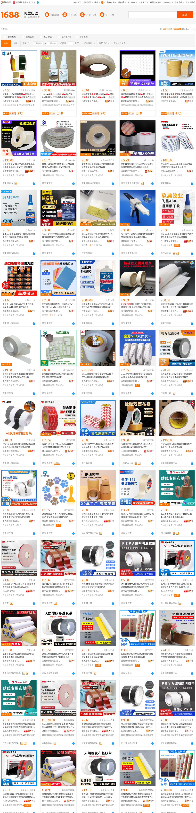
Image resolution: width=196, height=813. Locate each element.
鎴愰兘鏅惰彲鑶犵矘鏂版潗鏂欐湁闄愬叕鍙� (12, 731)
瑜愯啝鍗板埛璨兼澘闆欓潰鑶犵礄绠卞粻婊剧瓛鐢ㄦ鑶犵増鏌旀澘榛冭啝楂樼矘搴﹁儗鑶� (137, 795)
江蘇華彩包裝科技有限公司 (130, 661)
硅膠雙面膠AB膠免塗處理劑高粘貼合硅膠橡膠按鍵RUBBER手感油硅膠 (19, 165)
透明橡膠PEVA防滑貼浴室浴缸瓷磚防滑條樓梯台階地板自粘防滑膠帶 (137, 585)
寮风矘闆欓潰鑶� (26, 105)
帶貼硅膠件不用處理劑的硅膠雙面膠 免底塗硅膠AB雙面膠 (137, 305)
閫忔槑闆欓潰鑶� (129, 105)
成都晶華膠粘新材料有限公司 (170, 521)
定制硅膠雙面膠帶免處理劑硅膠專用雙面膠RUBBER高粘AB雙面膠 (18, 375)
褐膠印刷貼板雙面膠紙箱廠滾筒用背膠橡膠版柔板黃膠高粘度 (18, 655)
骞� (32, 101)
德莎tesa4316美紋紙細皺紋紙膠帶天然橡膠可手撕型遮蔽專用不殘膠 (137, 515)
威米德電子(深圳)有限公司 (130, 241)
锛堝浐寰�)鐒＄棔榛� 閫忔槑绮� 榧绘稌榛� (98, 95)
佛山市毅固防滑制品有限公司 (12, 451)
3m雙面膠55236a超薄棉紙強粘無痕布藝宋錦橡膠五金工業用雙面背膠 (98, 445)
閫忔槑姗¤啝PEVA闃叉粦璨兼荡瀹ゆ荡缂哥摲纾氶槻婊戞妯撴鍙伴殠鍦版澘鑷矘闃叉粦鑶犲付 (176, 725)
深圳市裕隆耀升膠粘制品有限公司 (12, 171)
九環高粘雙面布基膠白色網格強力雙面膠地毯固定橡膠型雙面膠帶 (137, 445)
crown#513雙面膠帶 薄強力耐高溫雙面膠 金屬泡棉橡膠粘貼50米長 (136, 375)
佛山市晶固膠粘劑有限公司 (12, 311)
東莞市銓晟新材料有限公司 (12, 381)
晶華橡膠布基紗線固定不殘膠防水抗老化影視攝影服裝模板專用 (176, 515)
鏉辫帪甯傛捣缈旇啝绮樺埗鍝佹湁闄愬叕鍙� (91, 731)
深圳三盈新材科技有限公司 (91, 171)
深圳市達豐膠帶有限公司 (12, 661)
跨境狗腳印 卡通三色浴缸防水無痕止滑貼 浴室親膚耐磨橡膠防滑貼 (58, 515)
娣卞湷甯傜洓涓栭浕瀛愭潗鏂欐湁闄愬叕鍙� (12, 101)
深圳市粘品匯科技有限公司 (130, 171)
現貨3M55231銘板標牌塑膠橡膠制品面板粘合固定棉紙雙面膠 (176, 445)
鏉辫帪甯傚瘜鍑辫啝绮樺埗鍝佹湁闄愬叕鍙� (130, 101)
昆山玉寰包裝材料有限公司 (170, 381)
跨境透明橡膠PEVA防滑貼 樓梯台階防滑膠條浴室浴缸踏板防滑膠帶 (18, 515)
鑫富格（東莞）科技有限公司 (51, 521)
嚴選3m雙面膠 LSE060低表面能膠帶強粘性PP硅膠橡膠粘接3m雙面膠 (57, 445)
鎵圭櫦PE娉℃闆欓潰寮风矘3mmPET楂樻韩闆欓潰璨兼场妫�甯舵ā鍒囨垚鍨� (19, 96)
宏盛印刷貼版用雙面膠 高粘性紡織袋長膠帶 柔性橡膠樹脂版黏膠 (137, 655)
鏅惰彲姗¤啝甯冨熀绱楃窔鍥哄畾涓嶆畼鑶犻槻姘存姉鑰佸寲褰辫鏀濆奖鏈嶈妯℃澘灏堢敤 (19, 725)
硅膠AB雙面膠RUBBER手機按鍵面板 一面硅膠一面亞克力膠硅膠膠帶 (177, 305)
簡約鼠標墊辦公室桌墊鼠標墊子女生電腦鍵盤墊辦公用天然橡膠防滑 (97, 235)
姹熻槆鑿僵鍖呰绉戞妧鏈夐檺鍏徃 (170, 801)
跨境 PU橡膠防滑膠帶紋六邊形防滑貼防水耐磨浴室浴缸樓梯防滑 (98, 585)
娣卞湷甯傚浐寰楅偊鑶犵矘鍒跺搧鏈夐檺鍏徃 (91, 101)
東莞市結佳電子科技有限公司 (130, 311)
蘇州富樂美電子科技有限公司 (130, 521)
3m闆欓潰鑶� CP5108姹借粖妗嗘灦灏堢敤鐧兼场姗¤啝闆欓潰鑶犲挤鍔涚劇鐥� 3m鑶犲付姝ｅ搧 (19, 795)
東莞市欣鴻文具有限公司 (51, 311)
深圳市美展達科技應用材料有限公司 (170, 451)
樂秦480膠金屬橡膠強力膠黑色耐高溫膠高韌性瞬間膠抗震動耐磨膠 (19, 235)
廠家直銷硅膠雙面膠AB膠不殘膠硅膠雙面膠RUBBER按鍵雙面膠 (98, 165)
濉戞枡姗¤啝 (47, 105)
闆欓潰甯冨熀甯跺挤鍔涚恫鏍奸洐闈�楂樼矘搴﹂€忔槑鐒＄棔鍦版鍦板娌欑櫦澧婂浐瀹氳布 (177, 96)
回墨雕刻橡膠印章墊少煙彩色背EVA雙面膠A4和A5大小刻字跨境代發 (57, 305)
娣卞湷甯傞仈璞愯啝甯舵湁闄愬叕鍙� (51, 801)
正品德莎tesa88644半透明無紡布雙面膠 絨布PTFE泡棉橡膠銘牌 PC (176, 165)
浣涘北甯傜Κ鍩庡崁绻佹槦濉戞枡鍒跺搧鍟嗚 (130, 731)
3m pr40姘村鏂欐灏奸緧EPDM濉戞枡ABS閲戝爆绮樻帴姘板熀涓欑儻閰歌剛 (58, 96)
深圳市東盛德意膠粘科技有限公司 (130, 381)
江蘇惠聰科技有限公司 (51, 661)
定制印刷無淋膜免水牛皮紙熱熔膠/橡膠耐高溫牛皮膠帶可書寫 (98, 515)
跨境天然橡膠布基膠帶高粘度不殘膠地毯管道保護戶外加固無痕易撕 (58, 655)
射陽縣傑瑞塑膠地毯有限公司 (91, 241)
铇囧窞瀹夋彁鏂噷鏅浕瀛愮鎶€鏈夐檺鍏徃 (170, 101)
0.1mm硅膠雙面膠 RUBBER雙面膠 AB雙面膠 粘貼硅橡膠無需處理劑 (97, 375)
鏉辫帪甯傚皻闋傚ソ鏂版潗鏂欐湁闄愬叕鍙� (170, 731)
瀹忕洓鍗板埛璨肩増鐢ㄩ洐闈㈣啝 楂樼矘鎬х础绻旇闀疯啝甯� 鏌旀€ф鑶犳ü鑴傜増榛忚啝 (177, 795)
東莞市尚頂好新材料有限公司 (130, 591)
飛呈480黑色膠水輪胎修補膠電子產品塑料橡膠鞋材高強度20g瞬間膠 (177, 235)
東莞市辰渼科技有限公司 (51, 241)
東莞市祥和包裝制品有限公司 (91, 381)
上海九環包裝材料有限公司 (130, 451)
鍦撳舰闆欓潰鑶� (145, 105)
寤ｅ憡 (32, 97)
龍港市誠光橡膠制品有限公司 (91, 451)
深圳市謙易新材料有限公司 (51, 381)
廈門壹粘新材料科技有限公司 (91, 521)
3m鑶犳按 (58, 105)
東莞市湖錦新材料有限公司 (51, 171)
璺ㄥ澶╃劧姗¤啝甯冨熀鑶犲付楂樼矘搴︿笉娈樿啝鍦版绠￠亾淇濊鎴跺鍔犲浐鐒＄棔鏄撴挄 (97, 795)
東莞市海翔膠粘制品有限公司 (51, 591)
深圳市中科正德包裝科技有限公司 (170, 311)
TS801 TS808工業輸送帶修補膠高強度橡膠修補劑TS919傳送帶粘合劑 (58, 235)
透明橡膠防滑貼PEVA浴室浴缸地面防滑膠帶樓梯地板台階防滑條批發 (137, 165)
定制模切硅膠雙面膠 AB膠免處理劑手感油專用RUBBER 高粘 (58, 375)
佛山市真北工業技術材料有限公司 (51, 451)
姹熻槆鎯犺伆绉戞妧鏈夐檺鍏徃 (91, 801)
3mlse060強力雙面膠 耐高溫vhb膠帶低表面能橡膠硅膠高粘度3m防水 (19, 585)
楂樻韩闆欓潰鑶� (10, 105)
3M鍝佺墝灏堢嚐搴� (51, 731)
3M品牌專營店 (9, 591)
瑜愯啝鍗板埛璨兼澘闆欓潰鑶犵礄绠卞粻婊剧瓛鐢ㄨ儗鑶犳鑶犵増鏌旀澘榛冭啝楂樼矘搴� (58, 795)
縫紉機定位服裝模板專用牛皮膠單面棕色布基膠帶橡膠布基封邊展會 (58, 585)
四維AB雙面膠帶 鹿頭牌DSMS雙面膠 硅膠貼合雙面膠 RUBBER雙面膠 (58, 165)
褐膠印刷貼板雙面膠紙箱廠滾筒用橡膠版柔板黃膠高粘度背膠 (97, 655)
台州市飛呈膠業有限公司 (170, 241)
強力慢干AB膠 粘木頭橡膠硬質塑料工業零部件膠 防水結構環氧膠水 (137, 235)
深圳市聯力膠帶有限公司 (170, 661)
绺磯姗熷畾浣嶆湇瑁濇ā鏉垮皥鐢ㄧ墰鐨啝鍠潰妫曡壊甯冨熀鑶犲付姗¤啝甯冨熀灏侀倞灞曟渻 (97, 725)
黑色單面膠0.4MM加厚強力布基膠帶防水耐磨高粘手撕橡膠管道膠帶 (176, 375)
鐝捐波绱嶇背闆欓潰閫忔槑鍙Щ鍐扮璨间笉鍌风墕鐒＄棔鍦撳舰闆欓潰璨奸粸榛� (137, 96)
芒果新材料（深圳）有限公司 (91, 311)
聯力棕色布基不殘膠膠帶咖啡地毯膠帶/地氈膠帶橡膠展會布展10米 (176, 655)
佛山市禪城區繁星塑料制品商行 (91, 591)
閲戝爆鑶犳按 (68, 105)
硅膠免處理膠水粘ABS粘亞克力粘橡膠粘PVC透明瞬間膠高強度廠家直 (97, 305)
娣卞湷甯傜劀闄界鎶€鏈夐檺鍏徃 (51, 101)
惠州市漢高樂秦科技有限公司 (12, 241)
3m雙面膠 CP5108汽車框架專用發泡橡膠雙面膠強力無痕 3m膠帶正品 (176, 585)
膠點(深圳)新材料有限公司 (170, 171)
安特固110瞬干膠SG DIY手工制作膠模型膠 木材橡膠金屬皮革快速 (18, 305)
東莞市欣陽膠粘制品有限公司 (12, 521)
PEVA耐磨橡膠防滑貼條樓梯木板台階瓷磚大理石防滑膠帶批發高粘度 (19, 445)
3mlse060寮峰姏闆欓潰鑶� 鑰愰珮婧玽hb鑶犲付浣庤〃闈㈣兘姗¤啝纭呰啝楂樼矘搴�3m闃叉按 (58, 725)
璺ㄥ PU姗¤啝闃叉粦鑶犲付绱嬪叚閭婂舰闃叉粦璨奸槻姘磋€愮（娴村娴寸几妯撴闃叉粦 (137, 725)
